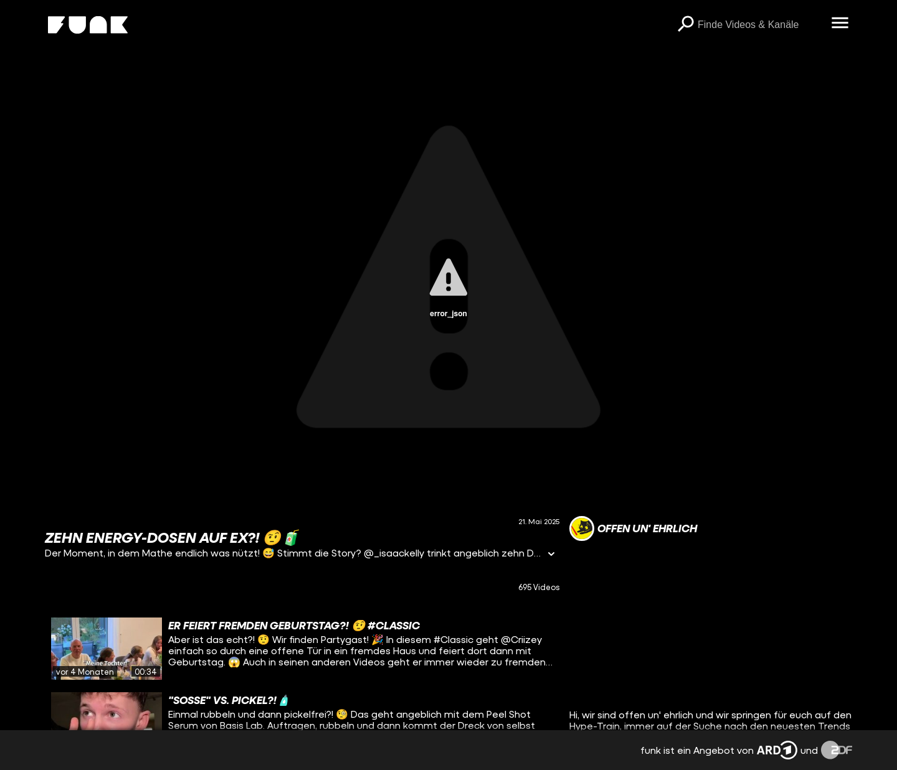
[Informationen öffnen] (551, 555)
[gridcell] (302, 648)
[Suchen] (685, 25)
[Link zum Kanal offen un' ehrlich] (633, 528)
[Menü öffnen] (839, 23)
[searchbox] (760, 25)
